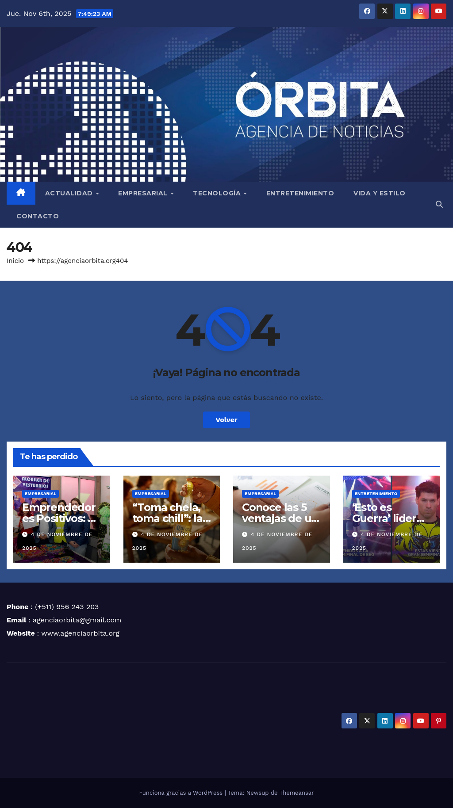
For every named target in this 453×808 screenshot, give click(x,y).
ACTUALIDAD (70, 193)
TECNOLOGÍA (218, 193)
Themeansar (297, 792)
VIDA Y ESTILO (379, 193)
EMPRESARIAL (143, 193)
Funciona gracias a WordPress (181, 792)
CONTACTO (37, 216)
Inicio (15, 261)
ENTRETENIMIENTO (300, 193)
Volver (226, 419)
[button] (439, 204)
